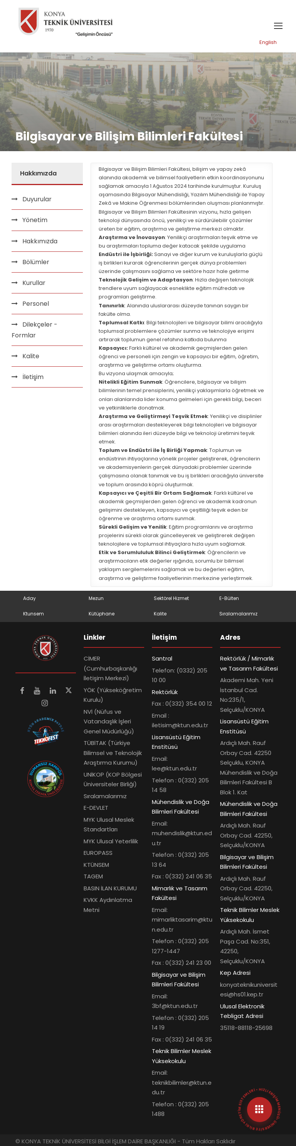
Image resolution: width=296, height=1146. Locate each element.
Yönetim (34, 220)
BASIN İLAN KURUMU (110, 888)
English (268, 42)
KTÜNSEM (96, 865)
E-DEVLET (96, 808)
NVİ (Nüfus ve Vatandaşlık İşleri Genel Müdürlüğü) (109, 721)
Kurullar (33, 282)
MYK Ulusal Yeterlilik (111, 841)
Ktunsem (33, 613)
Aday (29, 598)
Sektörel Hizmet (171, 598)
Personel (35, 303)
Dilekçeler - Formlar (34, 329)
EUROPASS (98, 853)
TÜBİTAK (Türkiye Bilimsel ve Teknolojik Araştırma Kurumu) (113, 753)
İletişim (33, 376)
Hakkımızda (39, 241)
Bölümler (35, 262)
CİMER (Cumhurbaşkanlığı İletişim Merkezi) (110, 668)
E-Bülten (229, 598)
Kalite (30, 356)
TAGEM (93, 876)
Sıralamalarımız (238, 613)
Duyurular (37, 199)
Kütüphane (101, 613)
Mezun (96, 598)
